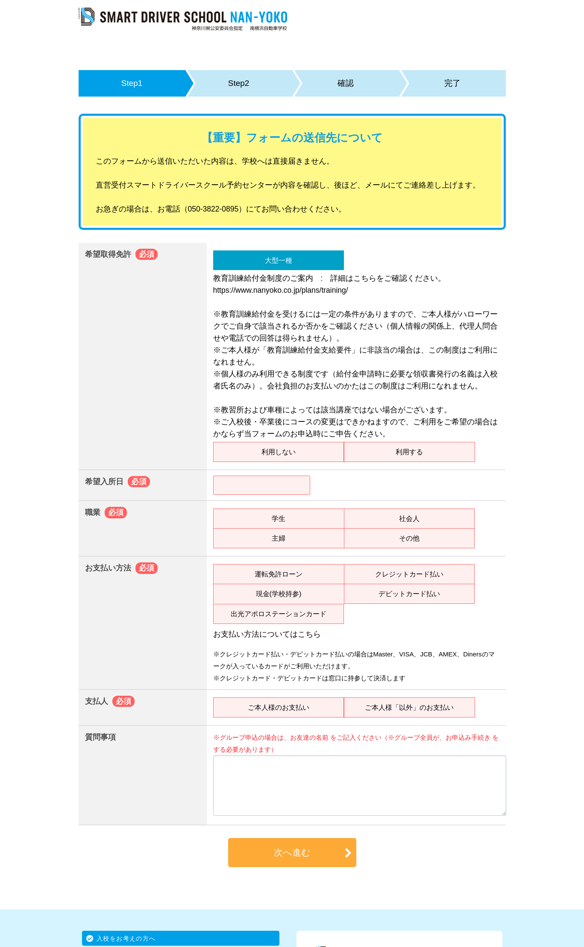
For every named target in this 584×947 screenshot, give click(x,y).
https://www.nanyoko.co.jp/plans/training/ (280, 290)
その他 (409, 538)
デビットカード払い (409, 593)
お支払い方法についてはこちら (267, 634)
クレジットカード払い (409, 574)
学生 (278, 518)
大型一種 (278, 260)
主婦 (278, 538)
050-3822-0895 (213, 209)
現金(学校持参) (278, 593)
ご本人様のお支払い (278, 707)
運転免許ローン (278, 574)
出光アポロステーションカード (278, 613)
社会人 (409, 518)
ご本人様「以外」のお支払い (409, 707)
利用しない (278, 451)
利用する (409, 451)
